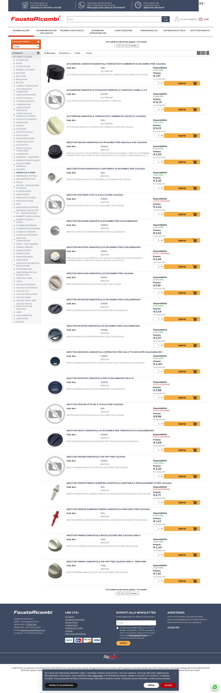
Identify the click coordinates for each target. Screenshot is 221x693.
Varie (19, 312)
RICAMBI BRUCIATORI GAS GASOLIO (47, 31)
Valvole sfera (23, 297)
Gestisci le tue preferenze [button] (61, 685)
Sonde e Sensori (24, 247)
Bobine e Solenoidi (25, 70)
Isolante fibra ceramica (23, 164)
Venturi (20, 322)
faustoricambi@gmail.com (32, 631)
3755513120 (30, 626)
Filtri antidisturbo (25, 138)
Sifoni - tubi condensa (27, 244)
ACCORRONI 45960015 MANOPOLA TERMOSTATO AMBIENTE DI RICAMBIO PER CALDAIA (116, 64)
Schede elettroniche (27, 235)
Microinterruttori (25, 179)
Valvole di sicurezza (27, 288)
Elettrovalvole (24, 132)
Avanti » (134, 46)
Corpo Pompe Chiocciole (23, 109)
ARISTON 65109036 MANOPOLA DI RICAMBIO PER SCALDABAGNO (104, 300)
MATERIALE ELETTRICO (174, 30)
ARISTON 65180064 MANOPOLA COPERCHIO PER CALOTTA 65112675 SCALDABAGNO (114, 352)
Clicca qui (173, 628)
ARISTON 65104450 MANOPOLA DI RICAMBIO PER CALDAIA (100, 274)
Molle (19, 182)
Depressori (22, 122)
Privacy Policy (71, 624)
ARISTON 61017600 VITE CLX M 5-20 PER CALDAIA (95, 195)
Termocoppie (23, 253)
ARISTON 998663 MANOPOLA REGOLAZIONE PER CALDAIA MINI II (104, 536)
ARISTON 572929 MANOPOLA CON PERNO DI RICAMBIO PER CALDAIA (106, 169)
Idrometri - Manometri (27, 157)
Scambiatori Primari (26, 225)
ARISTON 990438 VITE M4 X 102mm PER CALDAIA (95, 405)
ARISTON (105, 150)
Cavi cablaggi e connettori (24, 90)
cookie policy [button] (97, 676)
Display (20, 126)
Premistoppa (22, 194)
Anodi (19, 63)
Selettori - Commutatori (23, 239)
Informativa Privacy (132, 636)
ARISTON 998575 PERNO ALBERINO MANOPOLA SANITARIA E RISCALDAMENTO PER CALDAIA (119, 484)
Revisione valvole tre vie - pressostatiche (27, 211)
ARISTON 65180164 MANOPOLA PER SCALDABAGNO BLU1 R (100, 379)
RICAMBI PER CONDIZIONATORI (97, 31)
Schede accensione (26, 232)
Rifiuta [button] (151, 685)
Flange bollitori (24, 142)
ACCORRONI (107, 71)
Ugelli (19, 281)
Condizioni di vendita (74, 621)
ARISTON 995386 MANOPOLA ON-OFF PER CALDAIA (96, 458)
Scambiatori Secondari (28, 228)
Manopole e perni (25, 173)
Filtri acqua (22, 135)
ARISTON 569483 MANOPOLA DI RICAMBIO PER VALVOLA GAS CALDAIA (107, 142)
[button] (175, 674)
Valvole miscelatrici (26, 294)
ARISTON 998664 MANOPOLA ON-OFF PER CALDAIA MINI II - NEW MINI (106, 563)
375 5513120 (119, 7)
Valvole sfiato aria (26, 300)
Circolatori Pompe (26, 95)
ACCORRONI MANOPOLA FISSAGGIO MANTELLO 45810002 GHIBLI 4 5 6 (107, 90)
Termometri (22, 260)
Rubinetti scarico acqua (25, 220)
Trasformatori (24, 269)
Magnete (20, 169)
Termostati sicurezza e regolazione (28, 264)
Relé (18, 204)
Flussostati (22, 145)
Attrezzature (23, 66)
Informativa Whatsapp (75, 635)
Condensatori (23, 104)
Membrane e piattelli (26, 176)
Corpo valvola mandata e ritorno (26, 114)
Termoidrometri (24, 257)
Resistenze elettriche (27, 207)
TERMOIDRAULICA (148, 30)
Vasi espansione (24, 315)
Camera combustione (27, 86)
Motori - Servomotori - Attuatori (28, 186)
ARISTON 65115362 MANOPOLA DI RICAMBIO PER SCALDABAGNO (103, 326)
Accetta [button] (168, 685)
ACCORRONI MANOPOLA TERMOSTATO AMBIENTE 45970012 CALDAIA (106, 116)
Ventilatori (22, 318)
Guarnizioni (22, 154)
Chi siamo (69, 618)
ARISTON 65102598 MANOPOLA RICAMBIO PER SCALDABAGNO (102, 221)
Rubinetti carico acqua (28, 216)
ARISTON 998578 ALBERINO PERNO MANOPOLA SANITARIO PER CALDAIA (108, 510)
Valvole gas (22, 291)
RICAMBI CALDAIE (21, 30)
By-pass (20, 83)
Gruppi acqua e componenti (24, 149)
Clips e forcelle (24, 98)
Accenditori (22, 60)
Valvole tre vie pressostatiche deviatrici (24, 306)
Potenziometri (23, 191)
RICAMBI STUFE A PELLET (72, 30)
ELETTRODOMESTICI (200, 30)
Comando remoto (25, 101)
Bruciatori (21, 79)
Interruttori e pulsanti (28, 160)
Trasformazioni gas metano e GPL (26, 273)
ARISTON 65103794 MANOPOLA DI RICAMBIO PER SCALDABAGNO (104, 248)
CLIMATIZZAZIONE (123, 30)
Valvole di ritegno (25, 284)
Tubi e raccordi (24, 278)
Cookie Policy (71, 626)
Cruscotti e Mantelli (26, 119)
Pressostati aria (24, 201)
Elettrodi (21, 129)
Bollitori (21, 76)
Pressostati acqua (26, 198)
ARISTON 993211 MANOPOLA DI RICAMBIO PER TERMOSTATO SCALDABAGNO (110, 431)
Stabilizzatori (23, 250)
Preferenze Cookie (74, 629)
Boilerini (20, 73)
